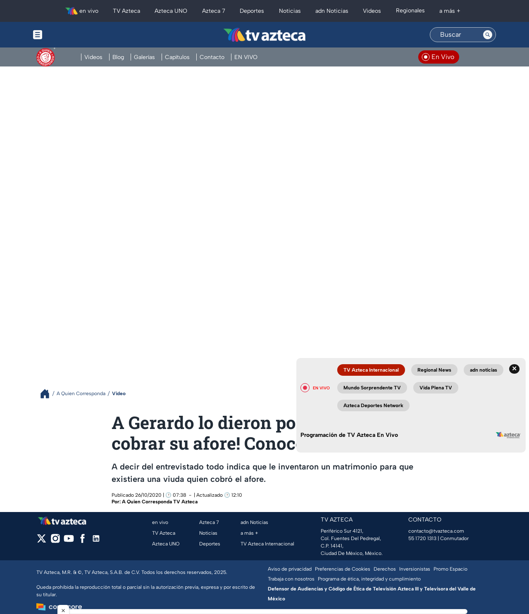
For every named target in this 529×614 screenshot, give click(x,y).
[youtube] (69, 541)
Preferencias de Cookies (342, 569)
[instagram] (55, 541)
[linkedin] (96, 541)
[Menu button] (66, 34)
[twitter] (41, 541)
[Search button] (487, 34)
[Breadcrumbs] (48, 394)
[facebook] (82, 541)
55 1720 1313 (422, 538)
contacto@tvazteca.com (436, 531)
